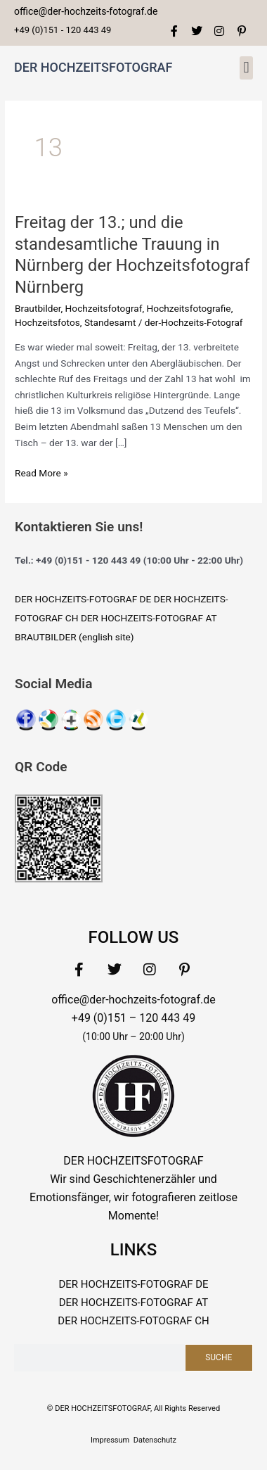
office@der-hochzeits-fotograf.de (133, 999)
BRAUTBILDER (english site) (74, 636)
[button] (246, 68)
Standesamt (110, 322)
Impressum (110, 1440)
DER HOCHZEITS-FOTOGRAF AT (149, 617)
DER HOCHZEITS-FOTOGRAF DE (83, 598)
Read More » (41, 472)
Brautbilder (37, 308)
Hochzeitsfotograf (104, 308)
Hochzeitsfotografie (189, 308)
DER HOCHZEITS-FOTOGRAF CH (133, 1320)
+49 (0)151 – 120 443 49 (133, 1018)
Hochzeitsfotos (47, 322)
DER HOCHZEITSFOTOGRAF (93, 67)
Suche (218, 1357)
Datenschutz (155, 1440)
